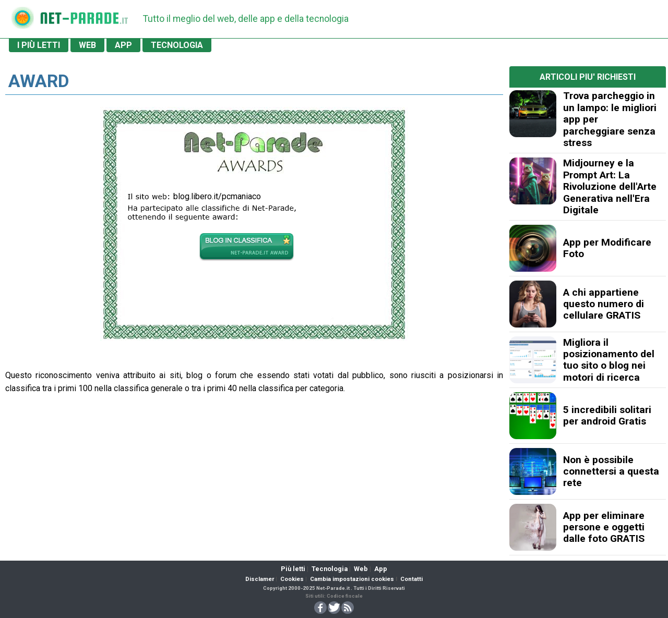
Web (361, 569)
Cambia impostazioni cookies (352, 579)
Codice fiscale (345, 596)
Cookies (292, 579)
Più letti (293, 569)
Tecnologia (330, 569)
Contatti (411, 579)
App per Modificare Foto (607, 248)
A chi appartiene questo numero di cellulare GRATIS (603, 304)
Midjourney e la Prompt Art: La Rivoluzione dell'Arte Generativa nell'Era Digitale (610, 186)
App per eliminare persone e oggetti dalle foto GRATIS (604, 527)
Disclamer (259, 579)
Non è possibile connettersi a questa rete (611, 471)
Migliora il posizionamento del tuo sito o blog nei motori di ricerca (608, 359)
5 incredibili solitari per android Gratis (607, 415)
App (380, 569)
